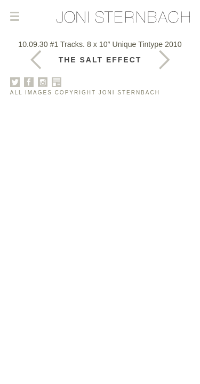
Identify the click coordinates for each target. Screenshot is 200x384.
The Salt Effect (100, 59)
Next (35, 59)
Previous (164, 59)
